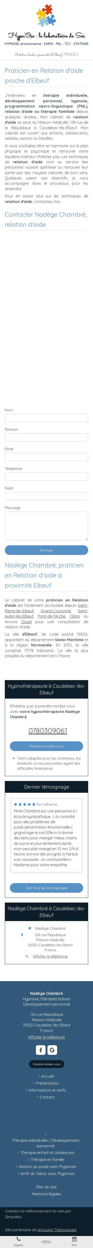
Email (9, 449)
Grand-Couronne (56, 611)
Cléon (75, 616)
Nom (9, 410)
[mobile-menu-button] (46, 1242)
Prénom (11, 429)
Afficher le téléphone (50, 956)
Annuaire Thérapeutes (56, 1229)
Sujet (9, 488)
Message (12, 507)
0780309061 (47, 730)
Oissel (26, 621)
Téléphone (13, 468)
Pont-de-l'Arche (51, 616)
